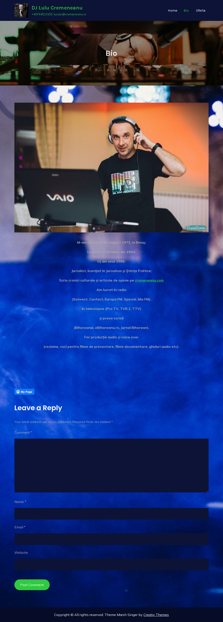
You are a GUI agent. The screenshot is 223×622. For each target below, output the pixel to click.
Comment (23, 432)
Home (172, 10)
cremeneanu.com (149, 280)
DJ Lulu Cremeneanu (57, 8)
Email (20, 527)
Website (21, 552)
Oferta (200, 10)
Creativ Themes (156, 615)
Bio (186, 10)
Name (20, 502)
